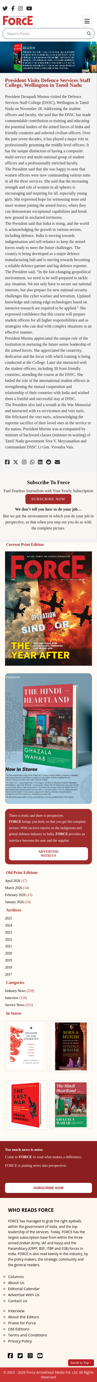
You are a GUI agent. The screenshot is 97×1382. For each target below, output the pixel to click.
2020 (8, 953)
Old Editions (18, 1328)
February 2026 (18, 895)
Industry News (19, 991)
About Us (16, 1282)
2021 (8, 946)
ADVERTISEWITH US (48, 854)
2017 (8, 974)
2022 (8, 939)
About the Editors (23, 1316)
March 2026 (17, 888)
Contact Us (17, 1300)
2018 (8, 967)
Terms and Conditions (27, 1334)
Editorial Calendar (24, 1288)
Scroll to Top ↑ (81, 1363)
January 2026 (18, 902)
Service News (19, 1005)
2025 (8, 918)
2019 (8, 960)
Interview (16, 998)
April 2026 (16, 881)
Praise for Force (22, 1322)
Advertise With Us (23, 1294)
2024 (8, 925)
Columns (16, 1276)
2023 (8, 932)
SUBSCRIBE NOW (48, 499)
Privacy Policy (20, 1340)
